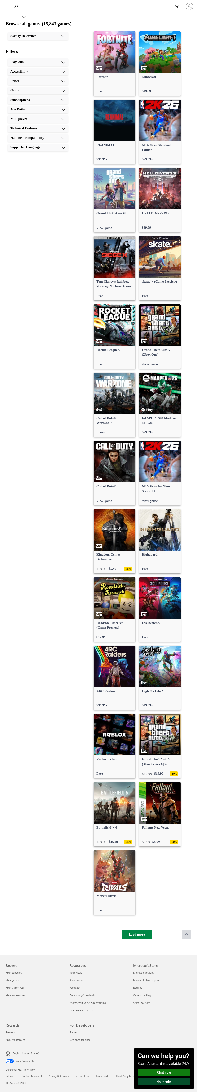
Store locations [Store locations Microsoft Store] (141, 1002)
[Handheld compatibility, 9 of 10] (38, 138)
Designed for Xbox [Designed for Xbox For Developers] (80, 1039)
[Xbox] (12, 17)
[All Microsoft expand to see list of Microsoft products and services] (6, 6)
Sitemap (10, 1076)
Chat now (164, 1072)
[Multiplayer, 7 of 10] (38, 119)
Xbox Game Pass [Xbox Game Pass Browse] (15, 987)
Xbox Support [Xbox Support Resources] (77, 980)
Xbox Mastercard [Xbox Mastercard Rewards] (15, 1039)
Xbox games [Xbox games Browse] (12, 980)
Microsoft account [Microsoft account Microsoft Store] (143, 972)
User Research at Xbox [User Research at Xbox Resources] (83, 1010)
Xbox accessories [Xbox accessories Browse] (15, 995)
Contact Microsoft (32, 1076)
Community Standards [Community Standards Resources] (82, 995)
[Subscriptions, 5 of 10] (38, 100)
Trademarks (102, 1076)
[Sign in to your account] (189, 6)
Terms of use (82, 1076)
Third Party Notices (127, 1076)
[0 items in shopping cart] (178, 6)
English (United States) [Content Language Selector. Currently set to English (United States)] (26, 1053)
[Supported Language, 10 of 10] (38, 147)
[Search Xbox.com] (17, 6)
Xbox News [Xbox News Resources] (76, 972)
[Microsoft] (98, 3)
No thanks (164, 1082)
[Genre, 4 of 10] (38, 90)
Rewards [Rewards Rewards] (11, 1032)
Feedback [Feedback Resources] (75, 987)
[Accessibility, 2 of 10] (38, 71)
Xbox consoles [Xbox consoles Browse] (14, 972)
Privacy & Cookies (58, 1076)
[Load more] (137, 934)
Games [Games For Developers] (74, 1032)
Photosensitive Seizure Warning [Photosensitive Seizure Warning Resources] (88, 1002)
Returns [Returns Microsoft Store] (137, 987)
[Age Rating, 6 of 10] (38, 109)
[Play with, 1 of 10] (38, 62)
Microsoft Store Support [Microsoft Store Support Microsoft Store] (147, 980)
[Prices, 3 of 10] (38, 81)
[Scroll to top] (186, 934)
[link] (114, 63)
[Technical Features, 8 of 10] (38, 128)
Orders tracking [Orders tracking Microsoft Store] (142, 995)
